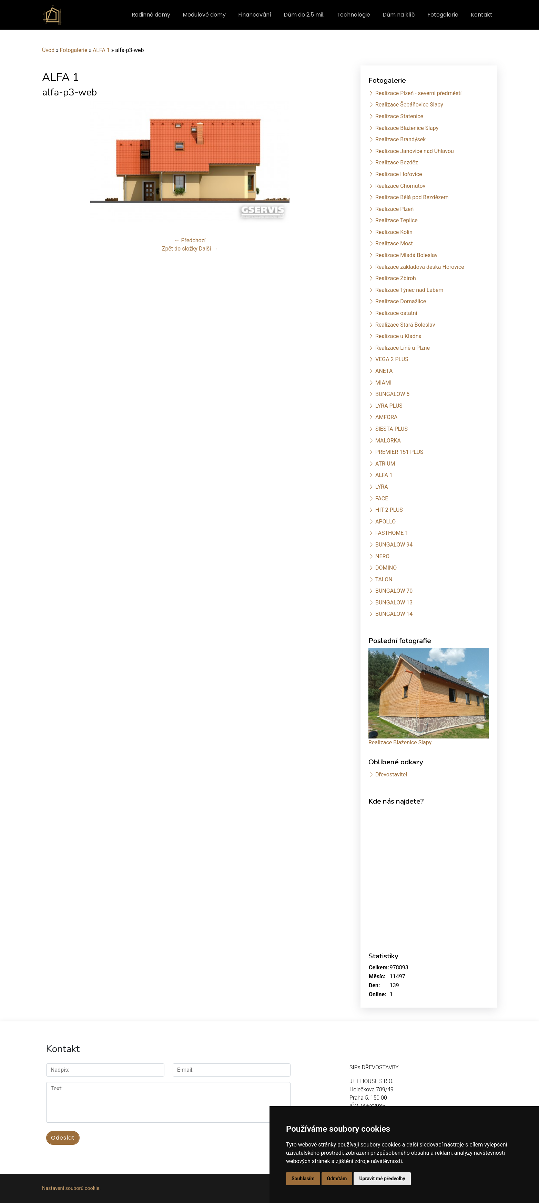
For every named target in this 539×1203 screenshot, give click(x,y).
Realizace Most (394, 243)
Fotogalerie (442, 15)
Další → (208, 248)
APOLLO (385, 521)
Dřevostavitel (391, 774)
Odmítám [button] (337, 1178)
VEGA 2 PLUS (391, 359)
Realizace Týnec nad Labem (409, 290)
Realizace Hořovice (398, 174)
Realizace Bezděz (396, 162)
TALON (384, 579)
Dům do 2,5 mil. (304, 15)
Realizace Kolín (394, 232)
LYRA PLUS (389, 405)
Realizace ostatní (396, 313)
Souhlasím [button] (303, 1178)
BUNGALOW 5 (392, 394)
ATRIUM (385, 463)
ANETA (384, 371)
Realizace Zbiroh (395, 278)
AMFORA (386, 417)
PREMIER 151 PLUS (399, 452)
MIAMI (383, 382)
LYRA (381, 486)
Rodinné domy (151, 15)
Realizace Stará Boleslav (405, 325)
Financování (254, 15)
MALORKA (388, 440)
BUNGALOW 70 (394, 591)
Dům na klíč (399, 15)
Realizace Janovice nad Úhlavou (414, 151)
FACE (381, 498)
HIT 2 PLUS (389, 510)
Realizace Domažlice (400, 301)
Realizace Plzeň (394, 209)
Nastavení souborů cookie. (71, 1188)
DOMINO (386, 567)
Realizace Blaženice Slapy (406, 128)
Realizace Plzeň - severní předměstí (418, 93)
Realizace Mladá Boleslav (406, 255)
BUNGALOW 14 (394, 614)
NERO (382, 556)
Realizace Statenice (399, 116)
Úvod (48, 50)
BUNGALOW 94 (394, 544)
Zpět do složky (179, 248)
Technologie (353, 15)
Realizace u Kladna (398, 336)
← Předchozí (190, 240)
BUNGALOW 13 (394, 602)
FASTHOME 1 (391, 533)
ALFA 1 (101, 50)
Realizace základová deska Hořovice (419, 267)
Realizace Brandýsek (400, 139)
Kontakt (481, 15)
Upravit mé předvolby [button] (382, 1178)
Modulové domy (204, 15)
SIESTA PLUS (391, 429)
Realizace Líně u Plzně (402, 348)
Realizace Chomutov (400, 186)
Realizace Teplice (396, 220)
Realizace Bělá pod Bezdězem (412, 197)
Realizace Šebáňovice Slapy (409, 104)
